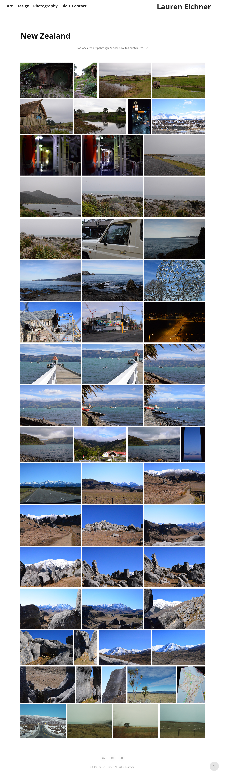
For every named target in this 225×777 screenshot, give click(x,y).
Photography (45, 6)
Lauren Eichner (184, 6)
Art (10, 6)
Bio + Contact (74, 6)
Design (22, 6)
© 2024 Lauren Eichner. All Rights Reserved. (112, 766)
